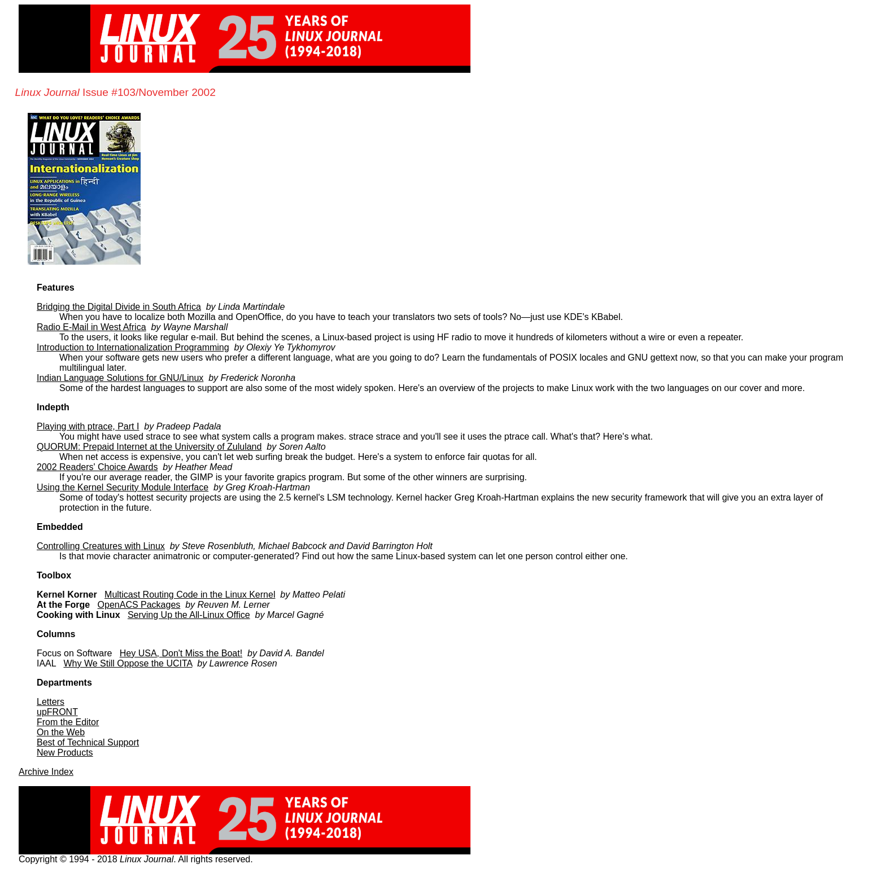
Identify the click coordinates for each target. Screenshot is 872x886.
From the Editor (68, 722)
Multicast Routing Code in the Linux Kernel (189, 594)
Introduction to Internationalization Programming (133, 347)
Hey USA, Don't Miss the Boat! (181, 653)
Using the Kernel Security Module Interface (122, 487)
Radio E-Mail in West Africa (91, 327)
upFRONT (57, 712)
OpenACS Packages (139, 604)
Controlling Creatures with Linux (101, 546)
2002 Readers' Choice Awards (97, 467)
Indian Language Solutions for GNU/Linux (120, 378)
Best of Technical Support (88, 742)
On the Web (61, 732)
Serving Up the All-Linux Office (189, 615)
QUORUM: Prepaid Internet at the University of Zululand (149, 446)
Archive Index (46, 772)
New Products (65, 752)
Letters (50, 702)
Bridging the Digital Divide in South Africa (119, 307)
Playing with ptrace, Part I (88, 426)
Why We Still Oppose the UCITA (127, 663)
